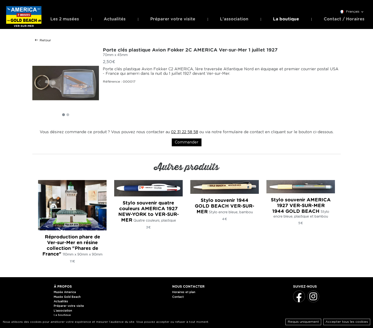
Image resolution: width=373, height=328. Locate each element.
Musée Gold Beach (67, 296)
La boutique (286, 19)
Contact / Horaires (344, 19)
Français (352, 12)
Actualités (115, 19)
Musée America (65, 292)
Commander (186, 142)
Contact (178, 296)
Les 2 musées (64, 19)
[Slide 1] (63, 114)
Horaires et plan (183, 292)
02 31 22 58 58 (184, 132)
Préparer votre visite (172, 19)
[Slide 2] (67, 114)
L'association (234, 19)
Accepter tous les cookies (346, 321)
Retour (42, 40)
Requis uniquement (303, 321)
